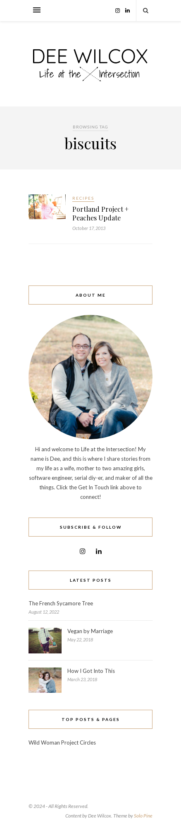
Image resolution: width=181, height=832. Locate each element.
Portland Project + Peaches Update (100, 213)
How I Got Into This (91, 671)
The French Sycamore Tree (61, 603)
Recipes (83, 198)
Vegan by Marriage (90, 631)
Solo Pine (143, 816)
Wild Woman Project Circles (62, 742)
